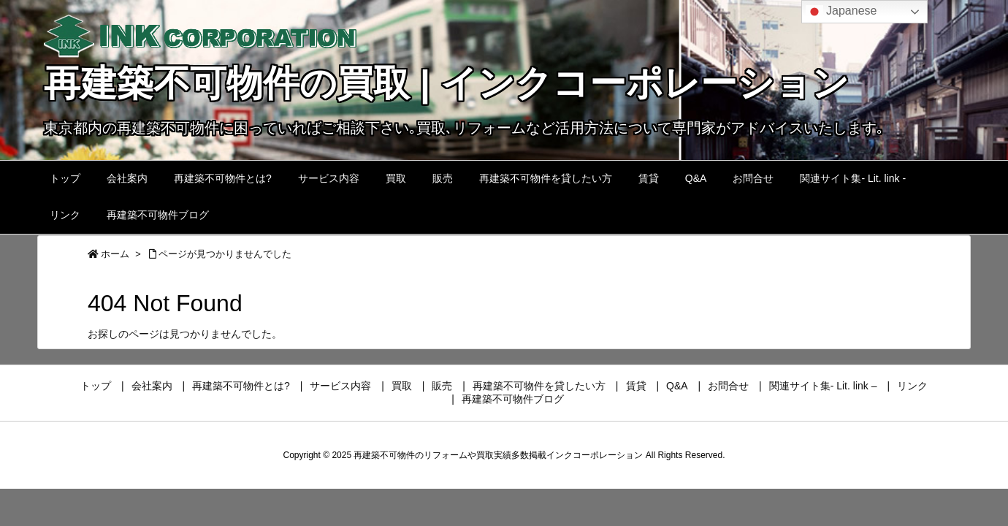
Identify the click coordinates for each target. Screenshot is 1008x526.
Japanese (841, 11)
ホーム (115, 253)
